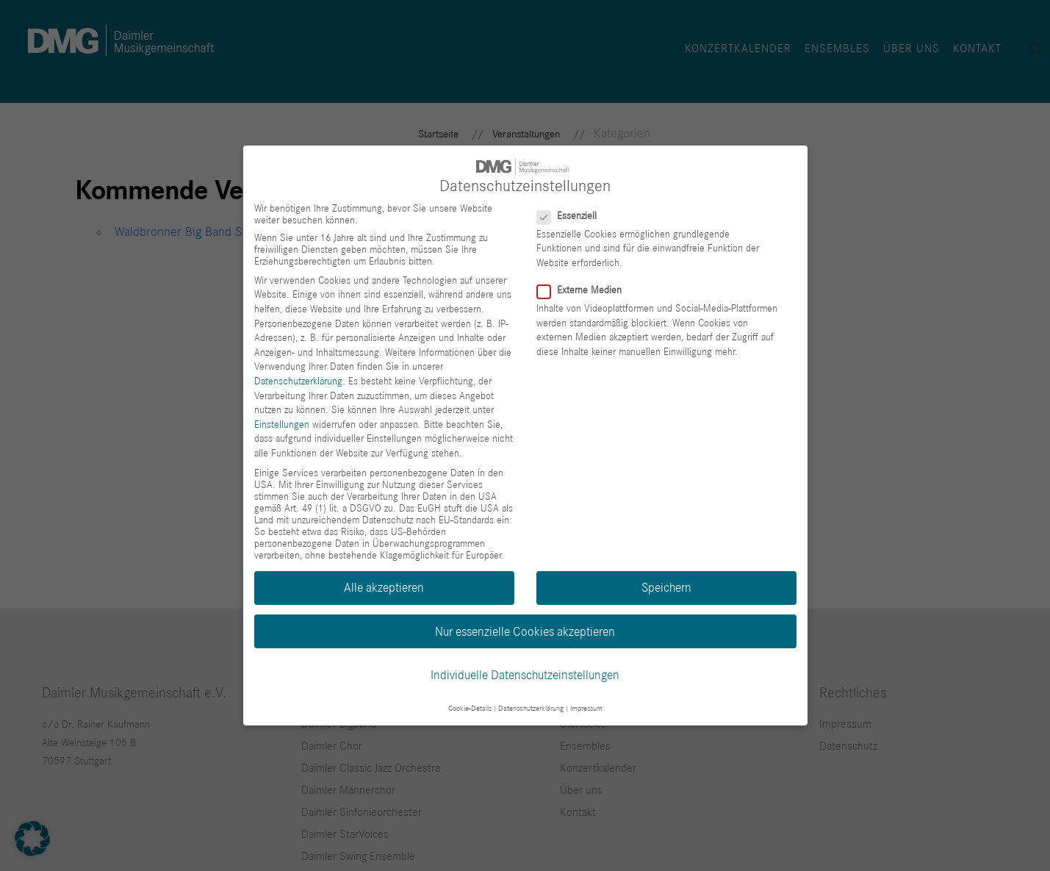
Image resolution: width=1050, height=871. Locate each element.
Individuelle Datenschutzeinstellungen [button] (525, 674)
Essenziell (572, 215)
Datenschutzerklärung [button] (531, 708)
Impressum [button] (586, 708)
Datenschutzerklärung (298, 381)
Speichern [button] (666, 587)
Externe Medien (585, 290)
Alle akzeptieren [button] (384, 587)
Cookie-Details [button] (470, 708)
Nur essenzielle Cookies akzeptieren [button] (525, 631)
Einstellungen (281, 424)
